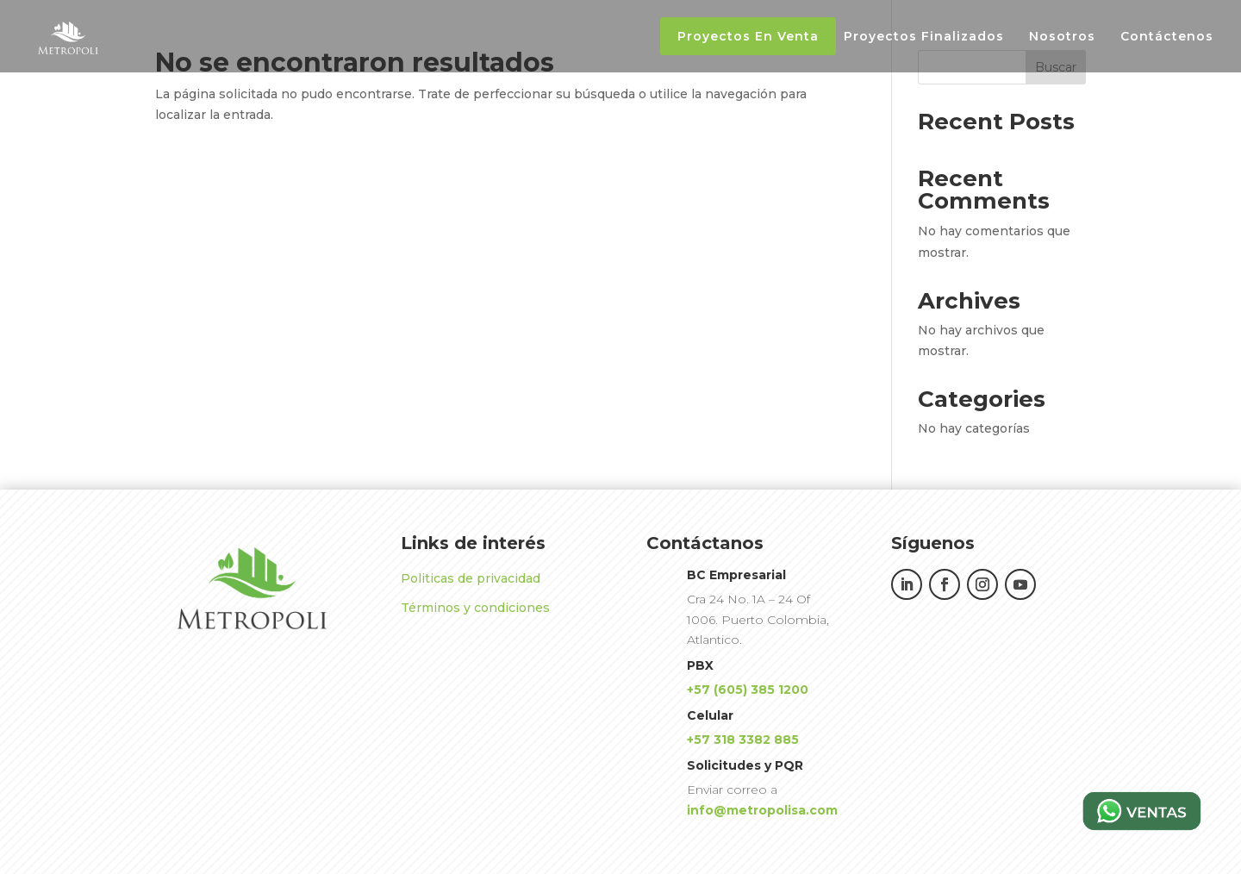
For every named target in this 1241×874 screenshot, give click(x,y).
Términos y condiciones (475, 607)
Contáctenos (1166, 37)
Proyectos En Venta (748, 36)
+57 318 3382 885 (743, 739)
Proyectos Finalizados (924, 37)
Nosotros (1062, 37)
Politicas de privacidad (470, 578)
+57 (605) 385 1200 (747, 689)
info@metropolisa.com (762, 810)
